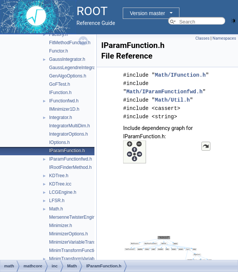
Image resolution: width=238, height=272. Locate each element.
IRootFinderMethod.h (70, 167)
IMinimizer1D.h (64, 109)
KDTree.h (58, 175)
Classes (202, 38)
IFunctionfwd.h (64, 101)
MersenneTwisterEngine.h (75, 217)
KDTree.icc (60, 184)
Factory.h (58, 34)
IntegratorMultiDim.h (69, 125)
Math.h (56, 209)
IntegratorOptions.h (68, 134)
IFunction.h (60, 92)
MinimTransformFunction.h (76, 250)
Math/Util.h (172, 100)
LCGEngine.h (62, 192)
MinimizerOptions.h (68, 233)
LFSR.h (57, 200)
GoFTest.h (59, 84)
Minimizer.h (60, 225)
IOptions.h (59, 142)
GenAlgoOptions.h (67, 76)
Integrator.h (60, 117)
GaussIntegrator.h (67, 59)
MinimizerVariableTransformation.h (84, 242)
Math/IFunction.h (180, 75)
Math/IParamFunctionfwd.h (164, 91)
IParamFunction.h (67, 150)
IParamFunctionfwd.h (70, 159)
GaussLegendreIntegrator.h (76, 67)
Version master (147, 13)
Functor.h (58, 51)
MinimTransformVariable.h (75, 258)
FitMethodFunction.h (69, 42)
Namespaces (224, 38)
